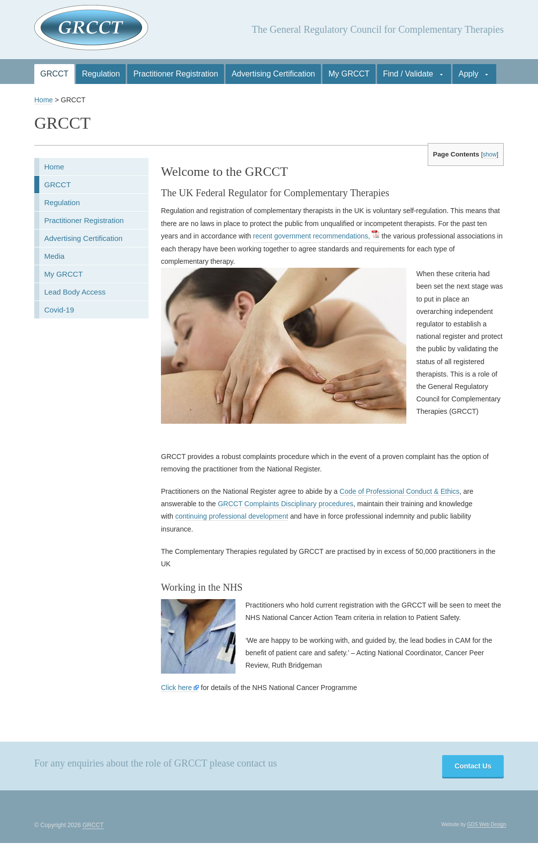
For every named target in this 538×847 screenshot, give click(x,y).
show (490, 154)
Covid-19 (59, 310)
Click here (180, 688)
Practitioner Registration (175, 74)
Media (54, 256)
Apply (470, 77)
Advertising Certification (273, 74)
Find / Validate (410, 77)
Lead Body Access (74, 292)
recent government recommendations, (311, 236)
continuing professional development (231, 516)
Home (43, 100)
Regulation (101, 74)
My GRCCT (349, 74)
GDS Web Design (486, 824)
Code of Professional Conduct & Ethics (400, 491)
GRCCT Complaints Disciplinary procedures (285, 504)
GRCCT (54, 74)
